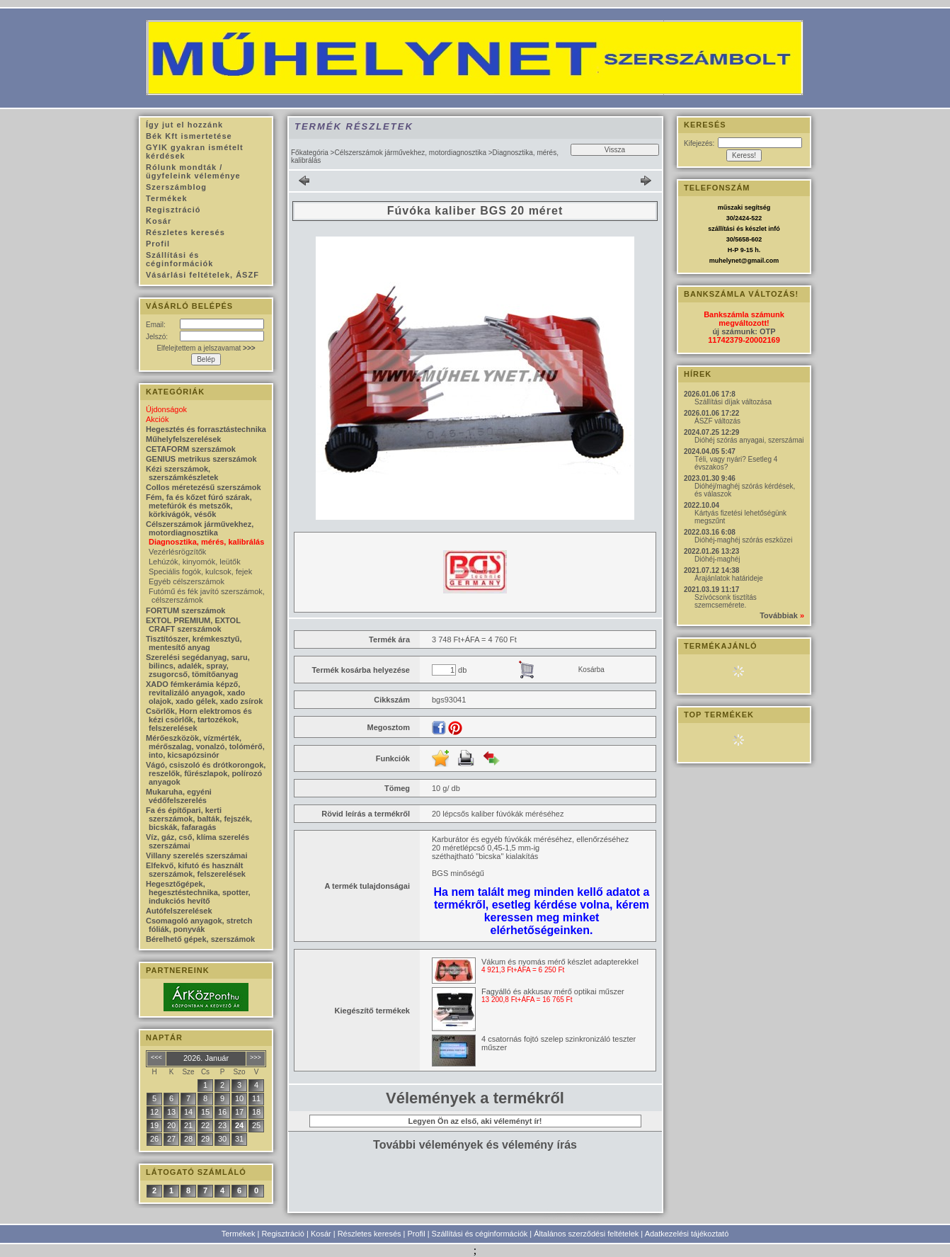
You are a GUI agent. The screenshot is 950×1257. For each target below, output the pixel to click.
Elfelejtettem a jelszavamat (205, 348)
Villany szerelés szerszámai (197, 855)
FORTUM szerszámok (185, 610)
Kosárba (591, 669)
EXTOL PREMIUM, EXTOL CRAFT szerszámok (193, 624)
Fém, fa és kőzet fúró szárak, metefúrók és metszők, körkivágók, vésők (199, 505)
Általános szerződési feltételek (586, 1233)
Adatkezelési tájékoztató (687, 1233)
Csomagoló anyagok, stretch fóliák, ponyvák (199, 924)
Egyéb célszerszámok (186, 581)
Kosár (321, 1233)
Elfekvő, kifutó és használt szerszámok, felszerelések (196, 869)
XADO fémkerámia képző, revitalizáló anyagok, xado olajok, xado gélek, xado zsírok (204, 692)
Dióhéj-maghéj (717, 559)
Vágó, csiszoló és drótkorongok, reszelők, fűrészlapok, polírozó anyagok (205, 773)
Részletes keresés (369, 1233)
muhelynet (725, 260)
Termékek (239, 1233)
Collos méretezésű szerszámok (203, 487)
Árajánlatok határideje (728, 578)
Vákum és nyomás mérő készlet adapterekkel (560, 961)
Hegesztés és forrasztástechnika (206, 429)
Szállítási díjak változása (733, 402)
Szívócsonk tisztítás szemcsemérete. (725, 601)
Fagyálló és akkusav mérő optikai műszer (552, 991)
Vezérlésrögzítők (177, 551)
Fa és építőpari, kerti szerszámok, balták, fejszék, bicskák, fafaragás (199, 818)
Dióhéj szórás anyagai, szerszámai (749, 440)
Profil (416, 1233)
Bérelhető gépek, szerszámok (200, 939)
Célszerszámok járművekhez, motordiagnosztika (410, 153)
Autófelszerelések (179, 910)
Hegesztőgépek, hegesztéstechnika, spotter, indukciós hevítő (198, 892)
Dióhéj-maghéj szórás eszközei (743, 540)
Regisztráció (282, 1233)
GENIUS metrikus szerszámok (201, 459)
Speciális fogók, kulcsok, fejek (200, 571)
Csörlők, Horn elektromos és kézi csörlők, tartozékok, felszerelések (199, 719)
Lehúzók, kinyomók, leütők (195, 561)
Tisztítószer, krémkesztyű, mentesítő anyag (194, 643)
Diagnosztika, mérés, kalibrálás (206, 542)
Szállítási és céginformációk (480, 1233)
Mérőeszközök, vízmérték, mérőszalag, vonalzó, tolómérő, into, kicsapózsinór (205, 746)
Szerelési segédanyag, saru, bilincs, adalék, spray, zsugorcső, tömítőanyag (198, 665)
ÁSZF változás (717, 421)
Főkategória (309, 153)
